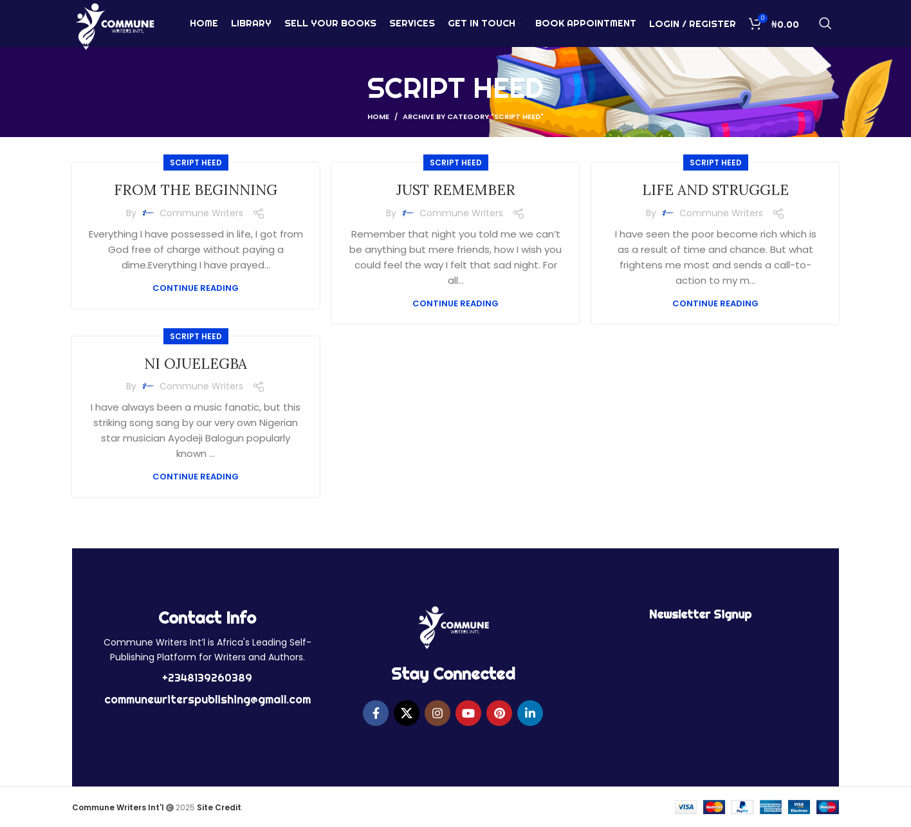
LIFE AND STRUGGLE (715, 190)
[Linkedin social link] (530, 713)
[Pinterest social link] (499, 713)
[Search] (825, 29)
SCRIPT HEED (196, 162)
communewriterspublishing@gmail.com (207, 699)
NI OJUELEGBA (196, 363)
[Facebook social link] (376, 713)
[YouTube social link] (468, 713)
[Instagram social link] (437, 713)
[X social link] (406, 713)
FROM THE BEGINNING (196, 190)
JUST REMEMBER (455, 190)
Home (378, 116)
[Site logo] (114, 28)
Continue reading (195, 288)
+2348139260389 (207, 677)
